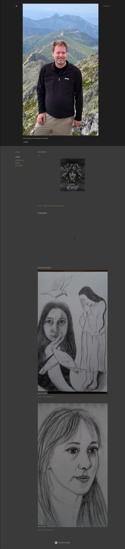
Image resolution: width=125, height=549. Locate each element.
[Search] (106, 6)
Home (25, 142)
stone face (19, 165)
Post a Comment (48, 396)
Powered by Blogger (62, 542)
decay (17, 163)
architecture (19, 160)
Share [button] (17, 152)
